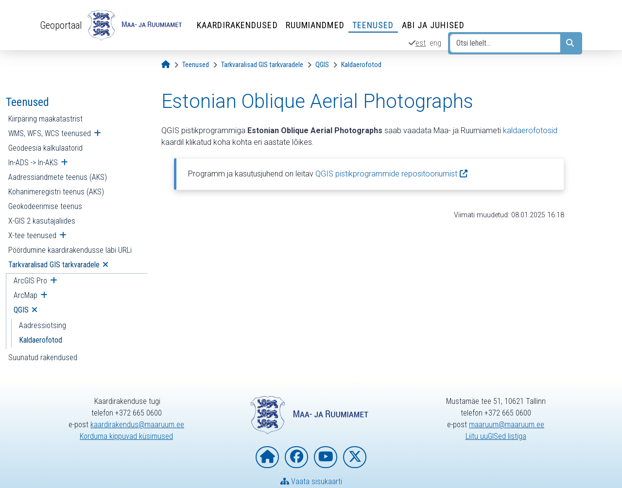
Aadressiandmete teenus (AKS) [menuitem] (57, 177)
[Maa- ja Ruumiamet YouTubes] (325, 457)
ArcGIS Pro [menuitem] (30, 280)
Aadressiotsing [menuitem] (42, 325)
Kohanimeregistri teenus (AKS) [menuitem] (56, 191)
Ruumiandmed (315, 25)
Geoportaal (61, 25)
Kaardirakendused (237, 25)
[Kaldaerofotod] (361, 65)
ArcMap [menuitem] (25, 295)
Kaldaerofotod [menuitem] (40, 340)
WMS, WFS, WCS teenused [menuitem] (49, 133)
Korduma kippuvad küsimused (126, 436)
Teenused (373, 25)
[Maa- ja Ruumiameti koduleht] (267, 457)
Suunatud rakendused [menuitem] (42, 357)
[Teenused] (195, 65)
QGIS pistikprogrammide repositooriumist (386, 173)
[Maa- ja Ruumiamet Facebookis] (296, 457)
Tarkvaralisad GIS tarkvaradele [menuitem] (54, 264)
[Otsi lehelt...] (505, 43)
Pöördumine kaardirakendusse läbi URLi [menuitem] (70, 250)
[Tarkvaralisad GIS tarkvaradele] (262, 65)
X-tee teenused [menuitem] (32, 235)
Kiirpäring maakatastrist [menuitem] (45, 118)
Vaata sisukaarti (311, 481)
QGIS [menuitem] (21, 309)
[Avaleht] (165, 65)
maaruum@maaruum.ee (506, 424)
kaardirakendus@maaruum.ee (137, 424)
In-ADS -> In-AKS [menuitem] (33, 162)
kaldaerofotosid (530, 130)
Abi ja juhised (433, 25)
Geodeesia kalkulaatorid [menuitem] (45, 148)
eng (435, 43)
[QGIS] (322, 65)
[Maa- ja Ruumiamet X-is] (354, 457)
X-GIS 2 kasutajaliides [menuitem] (41, 221)
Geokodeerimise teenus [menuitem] (45, 206)
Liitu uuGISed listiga (496, 436)
